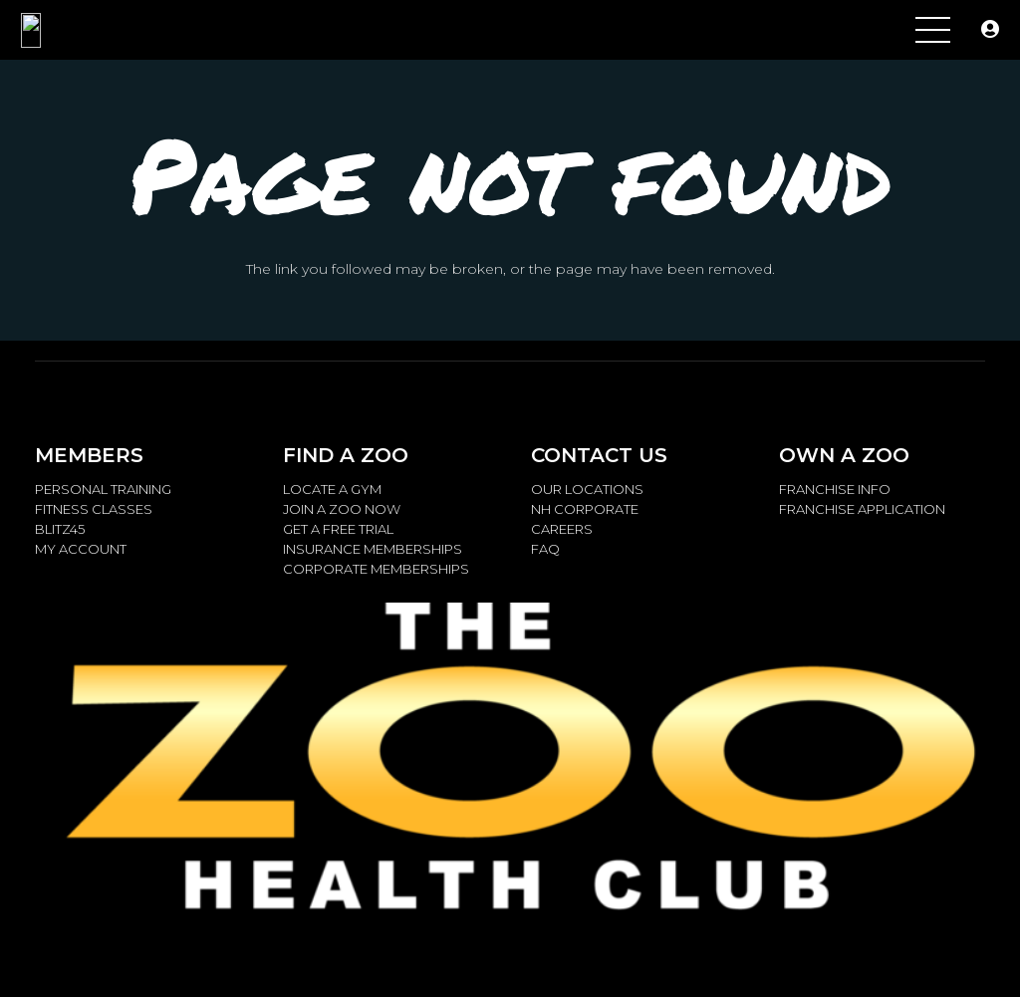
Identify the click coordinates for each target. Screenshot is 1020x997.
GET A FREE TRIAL (338, 529)
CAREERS (562, 529)
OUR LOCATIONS (587, 489)
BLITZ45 (60, 529)
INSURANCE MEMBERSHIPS (372, 549)
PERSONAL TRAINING (103, 489)
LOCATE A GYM (332, 489)
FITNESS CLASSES (93, 509)
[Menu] (932, 30)
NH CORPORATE (584, 509)
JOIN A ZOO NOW (341, 509)
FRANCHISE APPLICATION (862, 509)
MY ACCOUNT (81, 549)
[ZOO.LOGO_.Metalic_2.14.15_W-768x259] (73, 30)
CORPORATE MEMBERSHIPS (376, 569)
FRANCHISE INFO (835, 489)
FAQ (545, 549)
